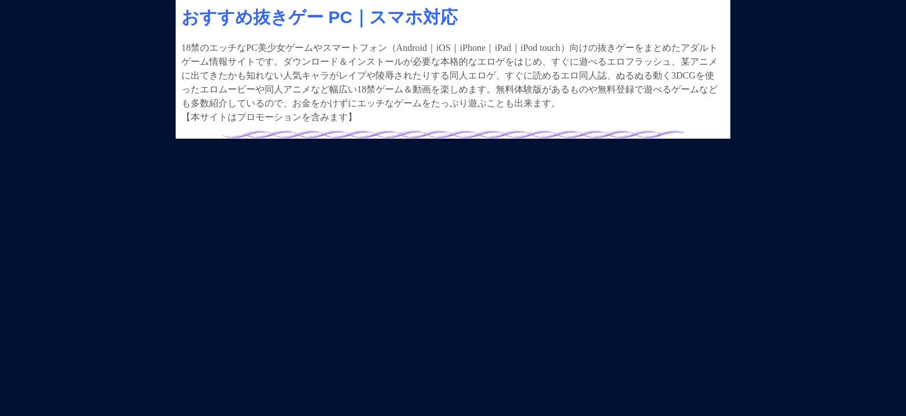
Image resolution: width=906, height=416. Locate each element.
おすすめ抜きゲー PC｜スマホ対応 (319, 17)
